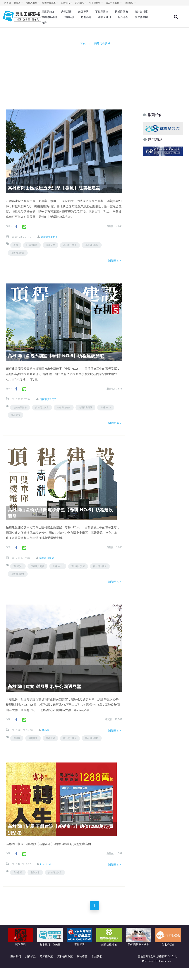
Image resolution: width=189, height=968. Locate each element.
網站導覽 (82, 956)
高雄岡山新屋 (17, 252)
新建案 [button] (18, 2)
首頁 (82, 43)
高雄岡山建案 (91, 245)
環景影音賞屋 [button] (50, 2)
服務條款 (30, 956)
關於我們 (16, 956)
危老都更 (86, 17)
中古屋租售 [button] (96, 2)
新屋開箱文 (48, 11)
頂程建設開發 (20, 407)
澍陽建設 (33, 738)
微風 (15, 245)
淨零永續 (69, 17)
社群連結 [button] (130, 2)
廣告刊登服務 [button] (113, 2)
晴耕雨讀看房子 (50, 237)
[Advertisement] (95, 75)
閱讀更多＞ (115, 260)
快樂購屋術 (121, 11)
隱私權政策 (46, 956)
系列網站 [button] (80, 2)
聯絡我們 (97, 956)
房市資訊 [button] (66, 2)
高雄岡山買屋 (70, 245)
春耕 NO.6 (58, 566)
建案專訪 (83, 11)
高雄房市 (50, 245)
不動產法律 (101, 11)
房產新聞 (66, 11)
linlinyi (46, 864)
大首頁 (7, 2)
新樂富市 (35, 872)
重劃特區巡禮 (49, 17)
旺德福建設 (31, 245)
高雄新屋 (50, 738)
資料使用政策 (65, 956)
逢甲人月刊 (104, 17)
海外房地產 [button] (32, 2)
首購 (44, 22)
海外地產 (123, 17)
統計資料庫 (141, 11)
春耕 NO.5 (106, 407)
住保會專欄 (141, 17)
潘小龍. (46, 730)
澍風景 (16, 738)
